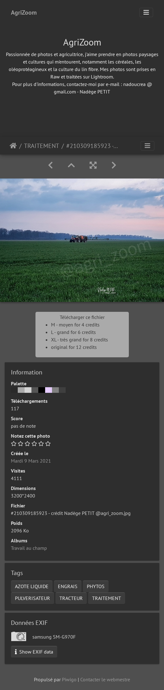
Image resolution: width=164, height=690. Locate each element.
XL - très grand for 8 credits (79, 339)
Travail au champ (29, 548)
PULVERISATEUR (32, 598)
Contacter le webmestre (105, 679)
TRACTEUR (71, 598)
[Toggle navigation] (146, 12)
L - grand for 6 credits (73, 332)
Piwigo (69, 679)
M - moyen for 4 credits (75, 324)
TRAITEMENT (41, 146)
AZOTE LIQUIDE (32, 586)
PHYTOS (96, 586)
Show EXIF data (34, 652)
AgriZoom (24, 12)
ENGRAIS (67, 586)
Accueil (13, 145)
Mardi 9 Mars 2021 (31, 461)
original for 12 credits (74, 347)
